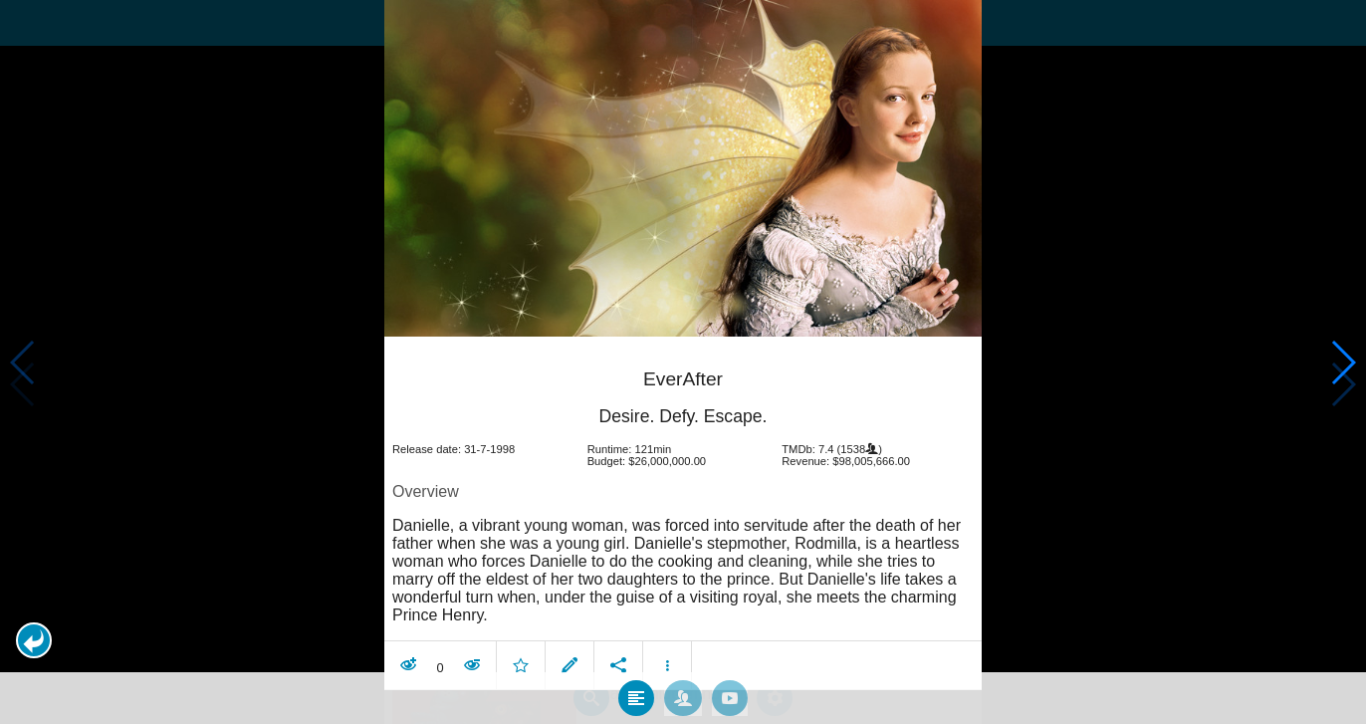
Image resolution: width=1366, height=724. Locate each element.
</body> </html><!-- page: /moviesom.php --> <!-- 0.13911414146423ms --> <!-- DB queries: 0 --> (683, 362)
